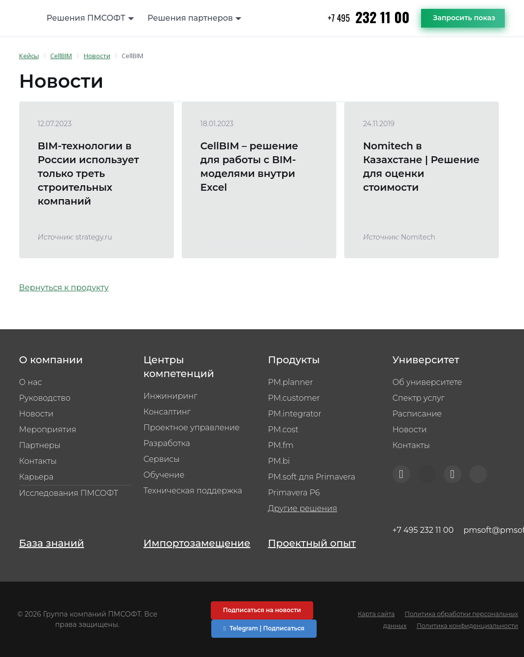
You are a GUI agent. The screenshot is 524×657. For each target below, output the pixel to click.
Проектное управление (191, 427)
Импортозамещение (196, 543)
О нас (30, 382)
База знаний (51, 543)
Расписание (417, 413)
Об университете (427, 382)
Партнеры (40, 445)
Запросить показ (464, 17)
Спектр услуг (419, 398)
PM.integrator (295, 413)
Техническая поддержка (192, 490)
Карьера (36, 477)
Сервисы (161, 459)
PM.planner (290, 382)
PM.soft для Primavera (311, 477)
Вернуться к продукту (64, 287)
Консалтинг (167, 411)
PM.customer (294, 398)
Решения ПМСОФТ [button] (86, 18)
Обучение (163, 475)
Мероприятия (47, 429)
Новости (36, 413)
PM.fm (281, 445)
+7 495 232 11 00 (423, 530)
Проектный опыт (312, 543)
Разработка (166, 443)
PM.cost (283, 429)
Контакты (38, 461)
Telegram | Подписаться (264, 628)
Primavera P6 (294, 492)
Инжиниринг (170, 396)
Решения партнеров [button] (190, 18)
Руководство (45, 398)
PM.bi (279, 461)
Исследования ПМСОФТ (68, 493)
